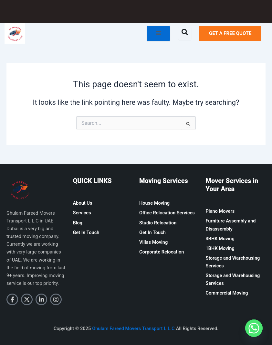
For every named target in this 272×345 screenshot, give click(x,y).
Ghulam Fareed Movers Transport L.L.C (133, 328)
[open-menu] (158, 33)
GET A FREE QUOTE (230, 33)
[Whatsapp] (254, 328)
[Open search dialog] (184, 33)
